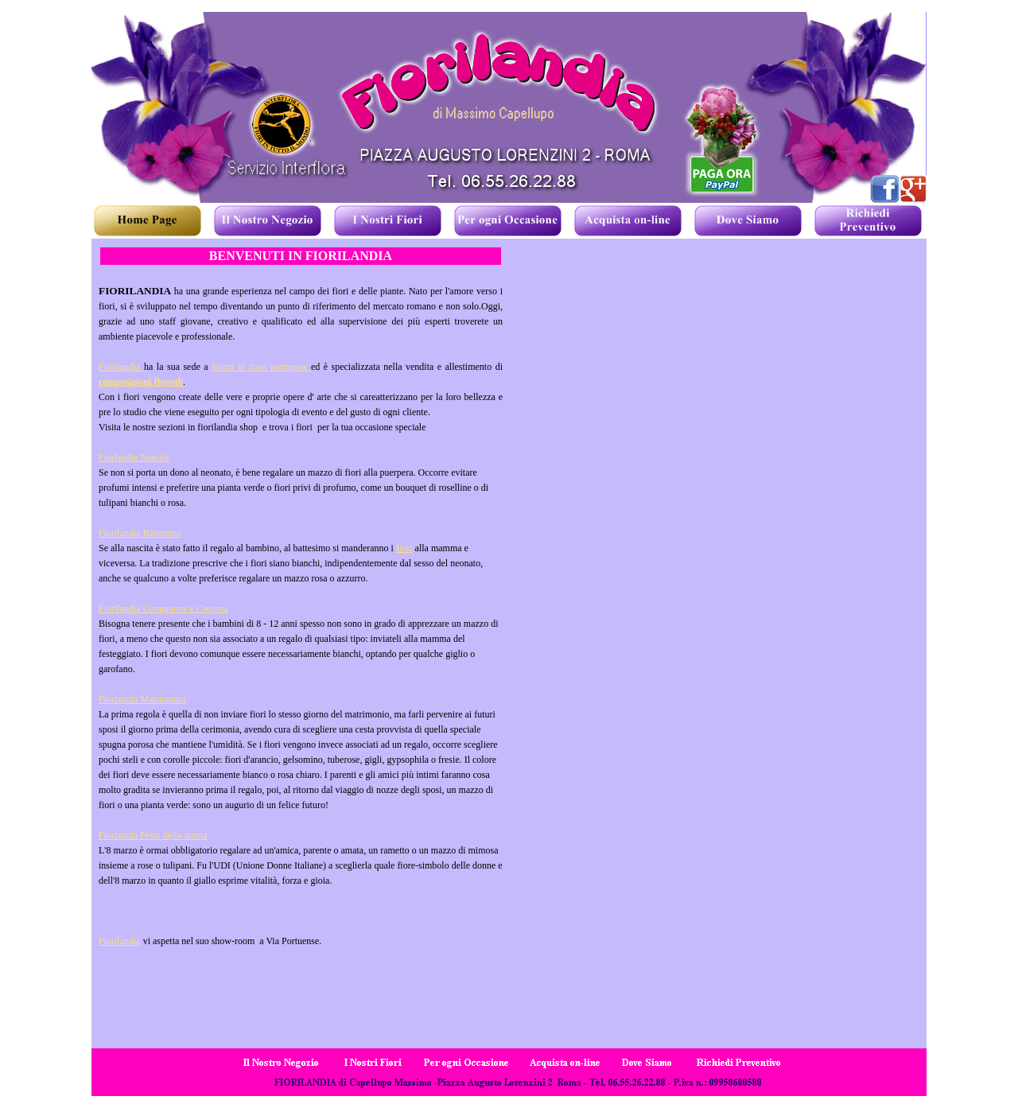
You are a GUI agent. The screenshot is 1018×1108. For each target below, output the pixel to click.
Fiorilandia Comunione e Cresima (163, 608)
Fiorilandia (121, 366)
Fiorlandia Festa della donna (153, 835)
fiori (404, 548)
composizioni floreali (141, 381)
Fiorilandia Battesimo (140, 532)
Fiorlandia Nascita (134, 457)
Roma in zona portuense (261, 366)
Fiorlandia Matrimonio (142, 699)
